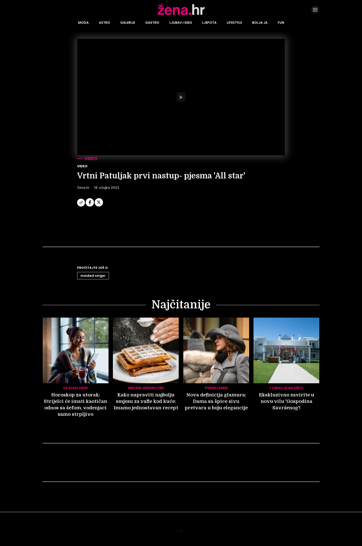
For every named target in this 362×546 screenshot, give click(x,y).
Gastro (152, 22)
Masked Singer (93, 275)
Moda (83, 22)
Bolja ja (260, 22)
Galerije (127, 22)
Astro (104, 22)
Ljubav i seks (180, 22)
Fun (281, 22)
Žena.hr (83, 187)
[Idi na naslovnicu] (181, 14)
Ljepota (209, 22)
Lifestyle (234, 22)
